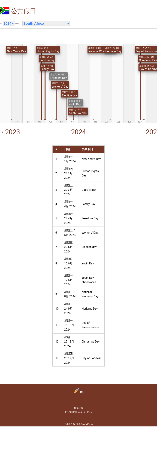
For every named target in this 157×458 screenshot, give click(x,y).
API (78, 392)
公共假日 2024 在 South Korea (78, 424)
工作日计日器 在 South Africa (78, 412)
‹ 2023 (10, 132)
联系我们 (78, 408)
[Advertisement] (24, 167)
